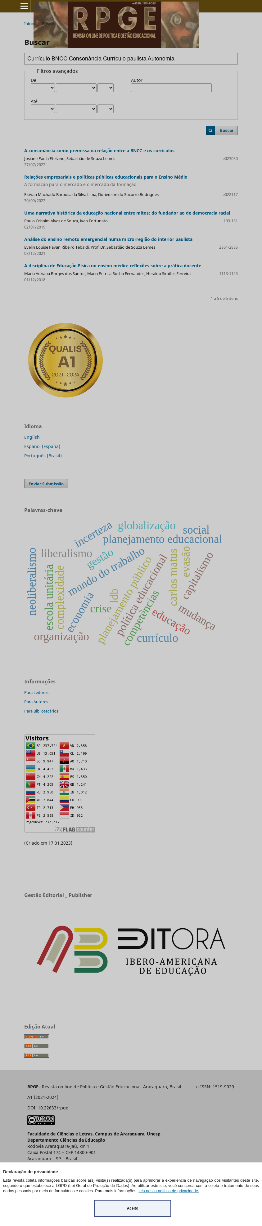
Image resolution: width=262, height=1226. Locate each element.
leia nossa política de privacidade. (168, 1190)
